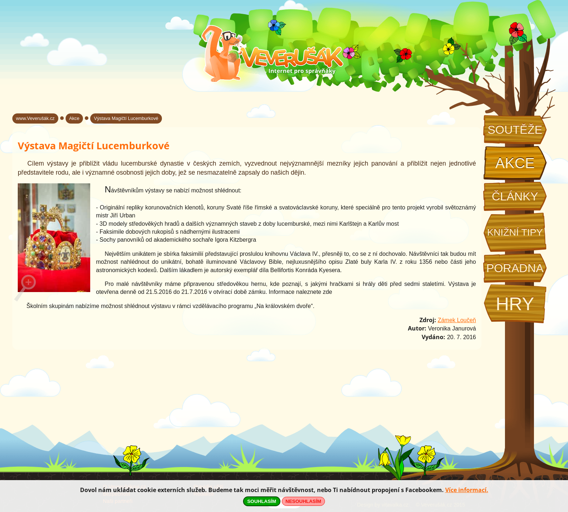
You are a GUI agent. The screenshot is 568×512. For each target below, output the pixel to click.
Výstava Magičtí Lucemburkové (126, 118)
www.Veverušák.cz (35, 118)
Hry (515, 304)
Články (515, 196)
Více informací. (466, 490)
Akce (515, 163)
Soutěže (515, 129)
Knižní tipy (515, 232)
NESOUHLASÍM (303, 501)
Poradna (514, 268)
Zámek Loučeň (457, 320)
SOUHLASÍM (261, 501)
